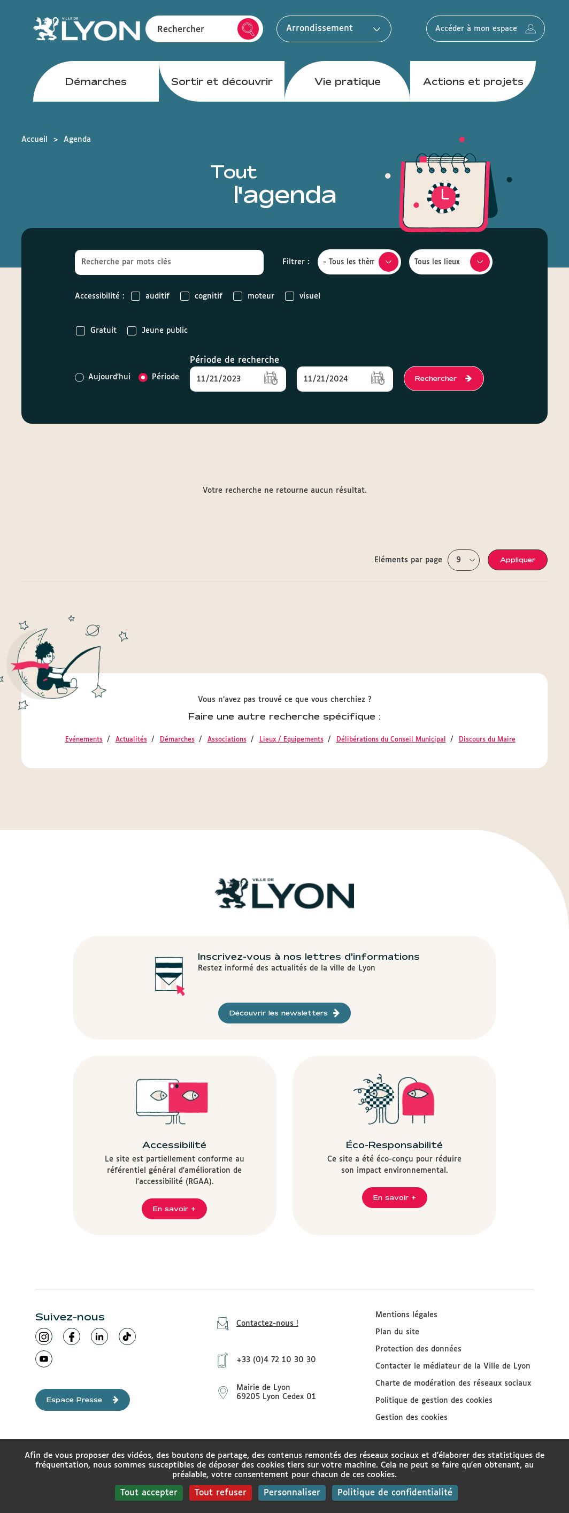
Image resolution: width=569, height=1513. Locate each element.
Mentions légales (406, 1315)
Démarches (96, 85)
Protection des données (418, 1349)
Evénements (84, 740)
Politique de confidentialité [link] (394, 1492)
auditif (150, 296)
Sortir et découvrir (222, 85)
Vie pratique (347, 85)
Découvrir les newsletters (284, 1013)
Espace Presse (83, 1400)
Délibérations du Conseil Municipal (391, 740)
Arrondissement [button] (330, 30)
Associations (227, 740)
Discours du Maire (487, 740)
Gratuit (96, 330)
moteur (253, 296)
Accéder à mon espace (492, 31)
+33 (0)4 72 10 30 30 (263, 1357)
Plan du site (397, 1332)
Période (159, 377)
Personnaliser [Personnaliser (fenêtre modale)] (292, 1492)
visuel (302, 296)
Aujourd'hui (102, 377)
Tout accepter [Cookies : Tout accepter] (149, 1492)
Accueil (34, 139)
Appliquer (517, 559)
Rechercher (248, 31)
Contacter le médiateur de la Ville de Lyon (452, 1366)
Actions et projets (473, 85)
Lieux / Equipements (291, 740)
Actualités (131, 740)
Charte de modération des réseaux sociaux (453, 1383)
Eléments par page (408, 560)
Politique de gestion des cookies (434, 1400)
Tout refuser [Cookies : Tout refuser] (221, 1492)
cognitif (201, 296)
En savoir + (174, 1208)
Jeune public (157, 330)
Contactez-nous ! (254, 1324)
